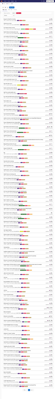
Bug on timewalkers (9, 373)
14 (52, 291)
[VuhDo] (1, 4)
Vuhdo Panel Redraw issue (10, 166)
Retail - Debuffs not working (10, 201)
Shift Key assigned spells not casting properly (13, 356)
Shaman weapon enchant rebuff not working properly (15, 235)
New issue (13, 7)
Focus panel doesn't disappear (10, 113)
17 (52, 317)
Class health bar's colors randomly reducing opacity (14, 44)
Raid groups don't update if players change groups (14, 222)
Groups (9, 1)
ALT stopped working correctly (10, 27)
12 (52, 113)
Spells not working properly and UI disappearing (14, 239)
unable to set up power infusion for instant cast (14, 105)
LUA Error (7, 291)
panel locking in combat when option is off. (13, 308)
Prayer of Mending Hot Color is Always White (13, 122)
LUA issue (7, 278)
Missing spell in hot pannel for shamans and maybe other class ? (17, 304)
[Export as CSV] (9, 7)
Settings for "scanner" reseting (10, 334)
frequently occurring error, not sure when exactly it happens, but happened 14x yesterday (21, 257)
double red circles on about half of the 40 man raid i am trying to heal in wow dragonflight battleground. (24, 118)
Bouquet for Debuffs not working (11, 19)
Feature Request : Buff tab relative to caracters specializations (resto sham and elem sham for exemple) (24, 265)
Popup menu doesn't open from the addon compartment (15, 196)
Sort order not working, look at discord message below (15, 188)
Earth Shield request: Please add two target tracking (14, 205)
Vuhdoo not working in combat (11, 62)
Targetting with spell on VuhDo (11, 347)
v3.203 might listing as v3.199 (10, 381)
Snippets (12, 1)
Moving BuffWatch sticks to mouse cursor (13, 282)
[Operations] (1, 17)
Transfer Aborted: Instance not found (12, 158)
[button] (1, 397)
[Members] (1, 25)
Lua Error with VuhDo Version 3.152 (11, 79)
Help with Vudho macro (9, 83)
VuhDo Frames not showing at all (11, 175)
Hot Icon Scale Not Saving (10, 295)
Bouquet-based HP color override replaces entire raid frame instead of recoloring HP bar (21, 386)
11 (52, 135)
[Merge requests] (1, 15)
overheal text (7, 330)
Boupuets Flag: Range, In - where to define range (14, 218)
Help (15, 1)
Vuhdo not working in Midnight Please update (13, 321)
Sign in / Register (50, 1)
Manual (10, 15)
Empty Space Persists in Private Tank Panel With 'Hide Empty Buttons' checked (19, 70)
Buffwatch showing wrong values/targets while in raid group (16, 364)
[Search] (42, 1)
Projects (5, 1)
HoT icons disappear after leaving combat (13, 179)
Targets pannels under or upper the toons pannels (14, 338)
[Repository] (1, 9)
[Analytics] (1, 20)
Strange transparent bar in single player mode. (13, 75)
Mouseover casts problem (10, 317)
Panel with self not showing (10, 162)
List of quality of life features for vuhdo (12, 36)
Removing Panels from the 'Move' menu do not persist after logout (17, 360)
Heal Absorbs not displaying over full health (13, 343)
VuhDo (5, 3)
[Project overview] (1, 7)
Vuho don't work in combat (10, 66)
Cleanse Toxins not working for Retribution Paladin (14, 369)
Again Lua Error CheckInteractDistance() (12, 226)
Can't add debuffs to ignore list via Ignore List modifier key (16, 53)
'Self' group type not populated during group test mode (15, 183)
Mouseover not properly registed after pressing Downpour (15, 261)
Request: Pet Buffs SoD (9, 149)
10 (52, 209)
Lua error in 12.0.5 (8, 377)
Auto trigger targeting (9, 231)
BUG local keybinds (8, 313)
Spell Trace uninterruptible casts (11, 92)
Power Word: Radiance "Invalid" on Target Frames (14, 109)
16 (52, 300)
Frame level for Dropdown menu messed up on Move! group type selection (18, 351)
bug (6, 153)
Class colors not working (9, 287)
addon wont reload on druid (10, 274)
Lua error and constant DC (10, 57)
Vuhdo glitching (8, 248)
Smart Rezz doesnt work (9, 49)
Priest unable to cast (9, 100)
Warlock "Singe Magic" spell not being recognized (14, 244)
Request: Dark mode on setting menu (12, 214)
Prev (25, 391)
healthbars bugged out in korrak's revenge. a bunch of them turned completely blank (20, 252)
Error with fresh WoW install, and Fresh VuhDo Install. (15, 96)
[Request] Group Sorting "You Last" (11, 145)
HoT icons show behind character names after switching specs (16, 192)
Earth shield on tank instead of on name (12, 126)
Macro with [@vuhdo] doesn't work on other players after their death (17, 40)
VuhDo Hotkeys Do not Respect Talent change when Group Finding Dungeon (19, 209)
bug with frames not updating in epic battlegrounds (14, 300)
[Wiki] (1, 23)
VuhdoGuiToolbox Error (9, 135)
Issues (14, 3)
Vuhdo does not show (9, 23)
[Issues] (1, 12)
